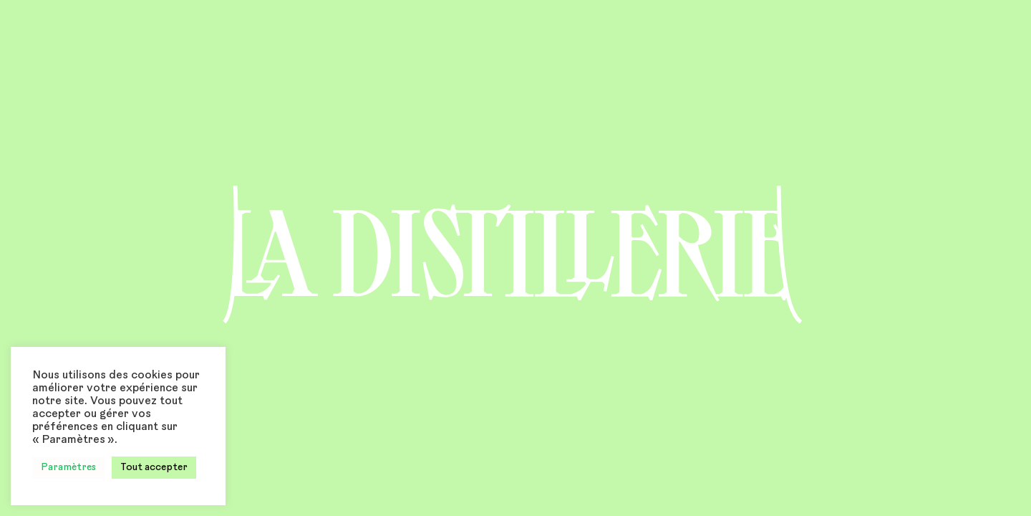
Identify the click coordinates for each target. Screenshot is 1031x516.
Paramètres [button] (68, 467)
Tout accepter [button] (154, 467)
